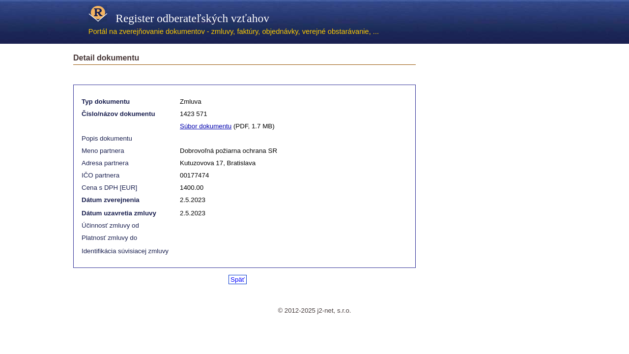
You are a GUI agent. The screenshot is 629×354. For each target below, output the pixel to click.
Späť (237, 279)
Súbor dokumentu (205, 126)
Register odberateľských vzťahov (178, 18)
